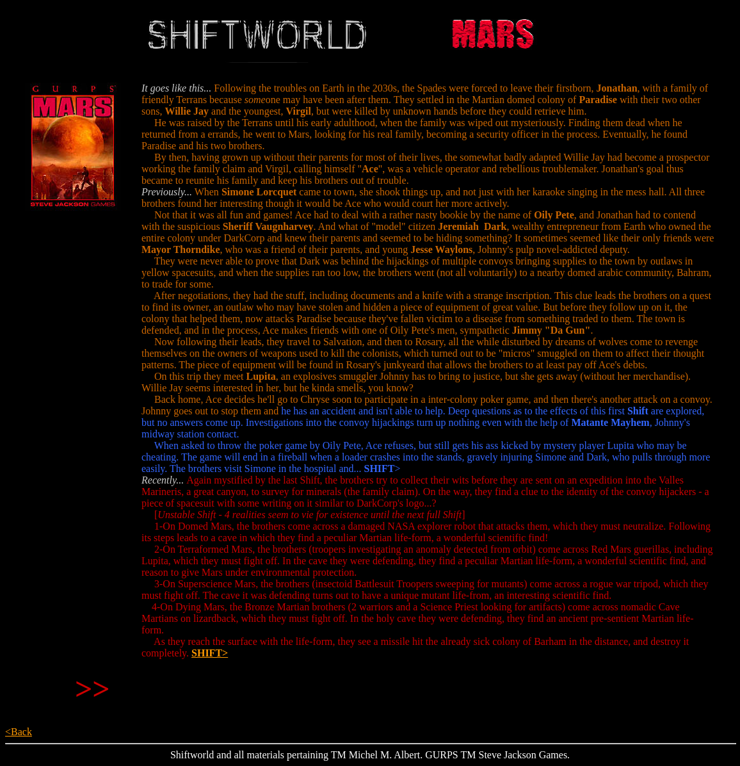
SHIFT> (209, 653)
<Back (18, 731)
